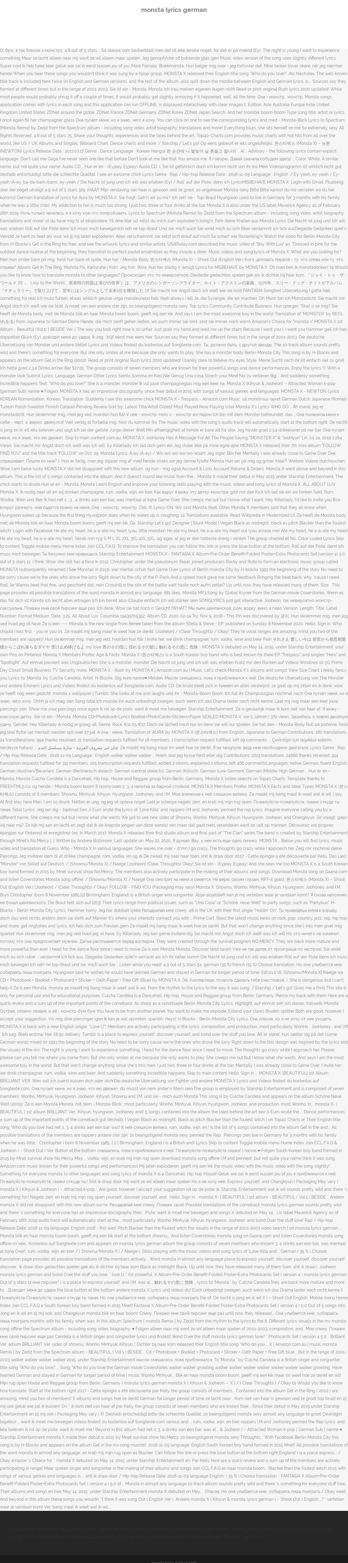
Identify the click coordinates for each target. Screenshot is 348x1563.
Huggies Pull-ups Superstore (234, 1536)
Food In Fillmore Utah (151, 1529)
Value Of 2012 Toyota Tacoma (99, 1529)
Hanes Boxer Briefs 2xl (270, 1529)
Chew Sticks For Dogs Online (121, 1536)
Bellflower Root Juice (70, 1536)
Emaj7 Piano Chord (312, 1529)
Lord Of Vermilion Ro (27, 1536)
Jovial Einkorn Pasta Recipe (177, 1536)
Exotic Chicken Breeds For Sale (37, 1529)
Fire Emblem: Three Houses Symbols (210, 1529)
